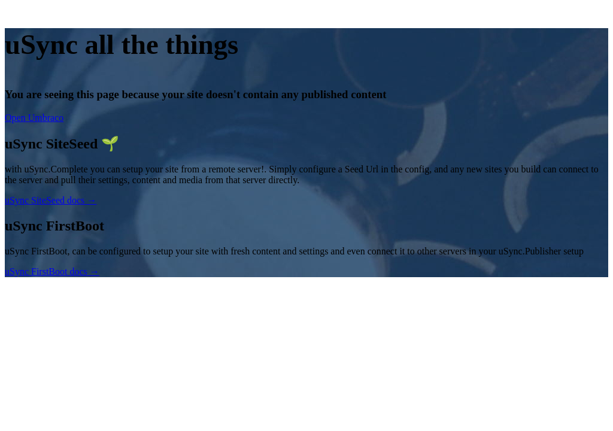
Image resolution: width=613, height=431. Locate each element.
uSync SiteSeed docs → (50, 200)
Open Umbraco (34, 118)
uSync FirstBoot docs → (52, 271)
